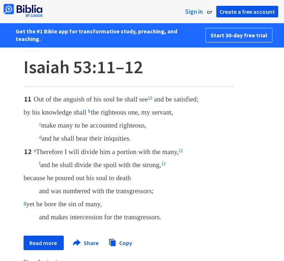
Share (86, 242)
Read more (43, 242)
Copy (120, 242)
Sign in (194, 12)
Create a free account (247, 11)
